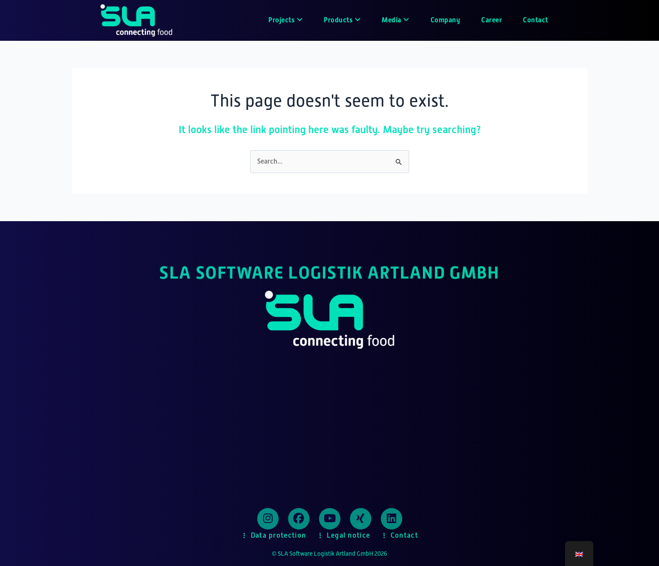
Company (446, 20)
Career (491, 20)
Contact (535, 20)
